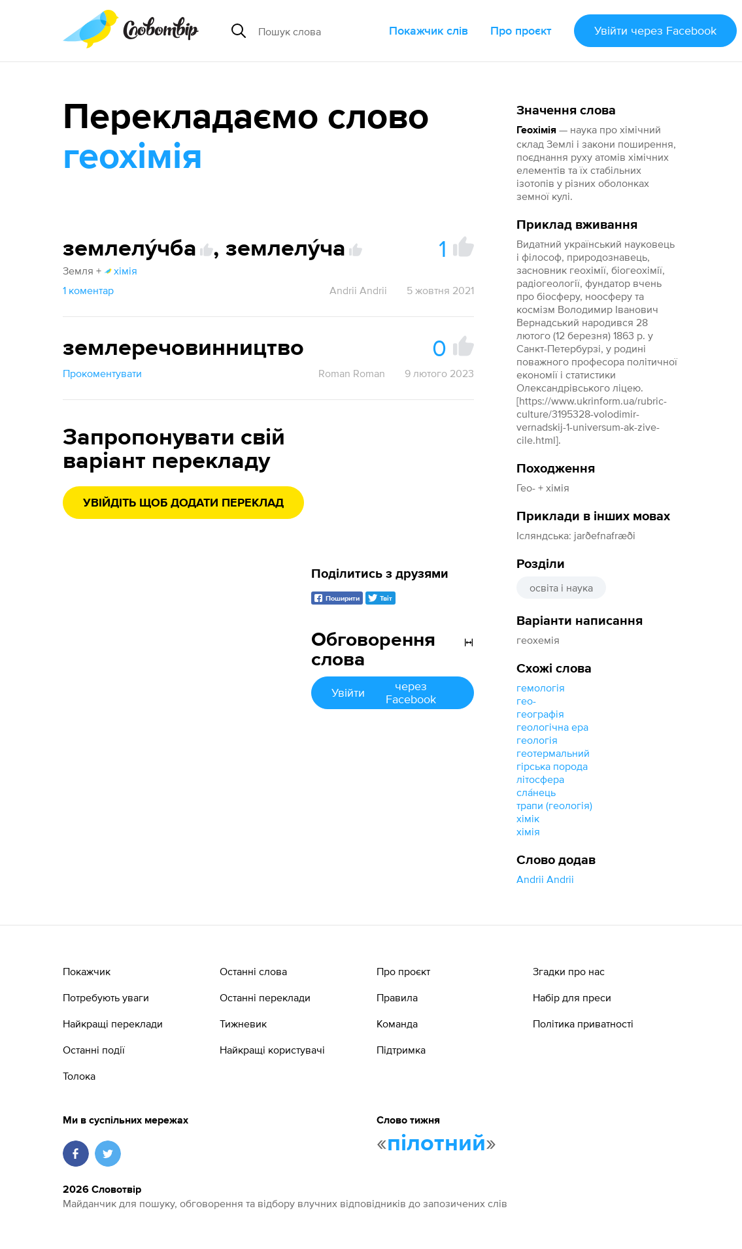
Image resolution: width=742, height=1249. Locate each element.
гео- (526, 701)
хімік (527, 818)
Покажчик (86, 971)
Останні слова (253, 971)
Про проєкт (521, 30)
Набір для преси (572, 997)
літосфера (540, 779)
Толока (79, 1076)
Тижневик (243, 1023)
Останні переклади (265, 997)
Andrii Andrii (545, 879)
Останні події (94, 1050)
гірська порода (552, 766)
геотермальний (553, 753)
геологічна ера (552, 727)
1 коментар (88, 290)
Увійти (655, 30)
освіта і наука (561, 587)
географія (540, 714)
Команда (397, 1023)
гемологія (540, 687)
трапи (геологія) (554, 805)
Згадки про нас (569, 971)
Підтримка (401, 1050)
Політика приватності (583, 1023)
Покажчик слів (428, 30)
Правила (397, 997)
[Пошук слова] (318, 30)
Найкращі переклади (113, 1023)
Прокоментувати (102, 373)
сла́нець (536, 792)
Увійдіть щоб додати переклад (183, 503)
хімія (528, 831)
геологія (537, 740)
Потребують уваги (106, 997)
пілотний (436, 1144)
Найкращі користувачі (272, 1050)
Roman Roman (351, 373)
